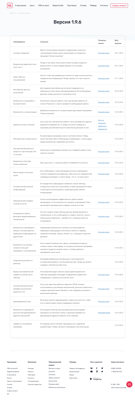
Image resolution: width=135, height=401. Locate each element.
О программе (20, 5)
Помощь (93, 5)
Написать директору (35, 384)
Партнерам (71, 5)
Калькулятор (53, 381)
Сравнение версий (13, 372)
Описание (52, 375)
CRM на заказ (43, 5)
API (8, 394)
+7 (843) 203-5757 (116, 372)
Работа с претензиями (14, 381)
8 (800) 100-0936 (116, 368)
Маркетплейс (58, 5)
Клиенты (31, 372)
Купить (9, 378)
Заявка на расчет (54, 378)
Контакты (104, 5)
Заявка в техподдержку (77, 368)
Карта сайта (73, 378)
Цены (32, 5)
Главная (11, 13)
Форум (71, 375)
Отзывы (83, 5)
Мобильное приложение (57, 387)
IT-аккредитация (33, 381)
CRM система (11, 368)
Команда (31, 368)
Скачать (9, 384)
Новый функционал (23, 13)
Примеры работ (54, 384)
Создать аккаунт (119, 5)
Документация (103, 53)
